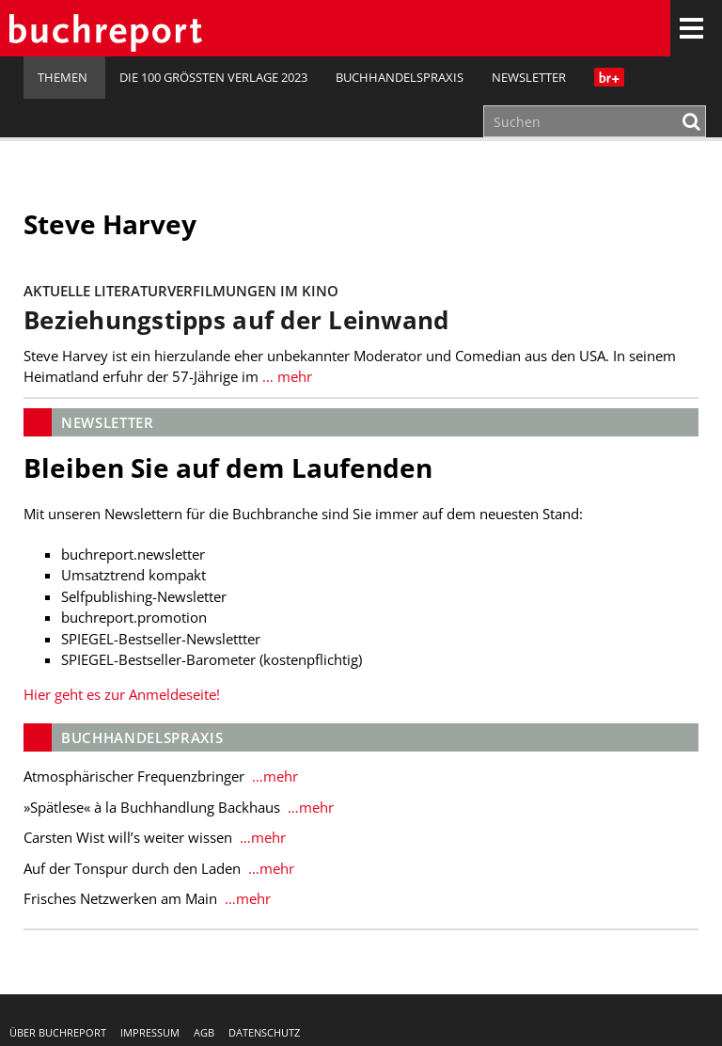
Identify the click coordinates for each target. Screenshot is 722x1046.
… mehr (285, 376)
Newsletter (529, 77)
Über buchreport (57, 1032)
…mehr (273, 776)
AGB (204, 1032)
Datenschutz (264, 1032)
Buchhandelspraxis (399, 77)
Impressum (150, 1032)
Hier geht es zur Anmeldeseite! (122, 694)
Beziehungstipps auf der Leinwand (236, 320)
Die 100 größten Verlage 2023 (213, 77)
